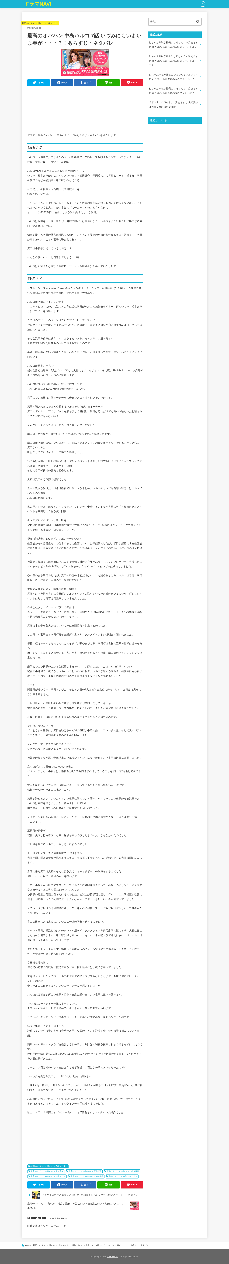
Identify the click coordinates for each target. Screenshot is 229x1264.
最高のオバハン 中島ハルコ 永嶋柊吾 (87, 1176)
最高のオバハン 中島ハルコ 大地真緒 (47, 1171)
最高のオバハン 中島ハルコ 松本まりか (48, 1176)
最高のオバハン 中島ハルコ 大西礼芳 (85, 1171)
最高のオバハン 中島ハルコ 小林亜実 (123, 1171)
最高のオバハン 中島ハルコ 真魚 (122, 1176)
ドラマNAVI (37, 4)
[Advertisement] (85, 110)
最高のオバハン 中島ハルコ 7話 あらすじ (40, 23)
